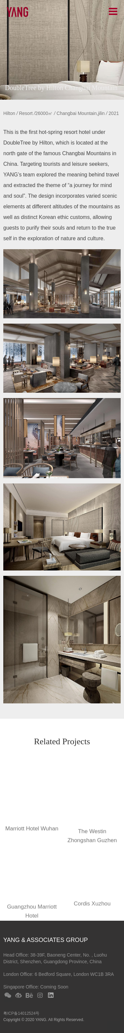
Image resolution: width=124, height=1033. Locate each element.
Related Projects (62, 742)
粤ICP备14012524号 (21, 1013)
